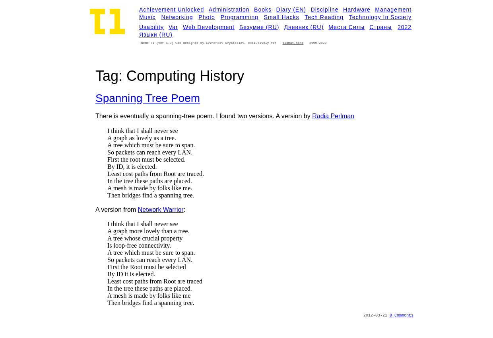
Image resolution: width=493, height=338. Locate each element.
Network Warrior (161, 209)
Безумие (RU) (259, 27)
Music (147, 17)
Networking (177, 17)
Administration (229, 9)
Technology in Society (380, 17)
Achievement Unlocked (171, 9)
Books (263, 9)
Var (173, 27)
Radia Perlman (333, 116)
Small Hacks (281, 17)
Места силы (346, 27)
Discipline (325, 9)
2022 (404, 27)
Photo (206, 17)
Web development (209, 27)
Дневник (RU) (304, 27)
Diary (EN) (291, 9)
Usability (151, 27)
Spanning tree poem (147, 98)
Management (393, 9)
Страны (380, 27)
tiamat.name (292, 43)
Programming (239, 17)
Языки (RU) (156, 34)
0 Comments (401, 315)
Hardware (357, 9)
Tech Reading (324, 17)
